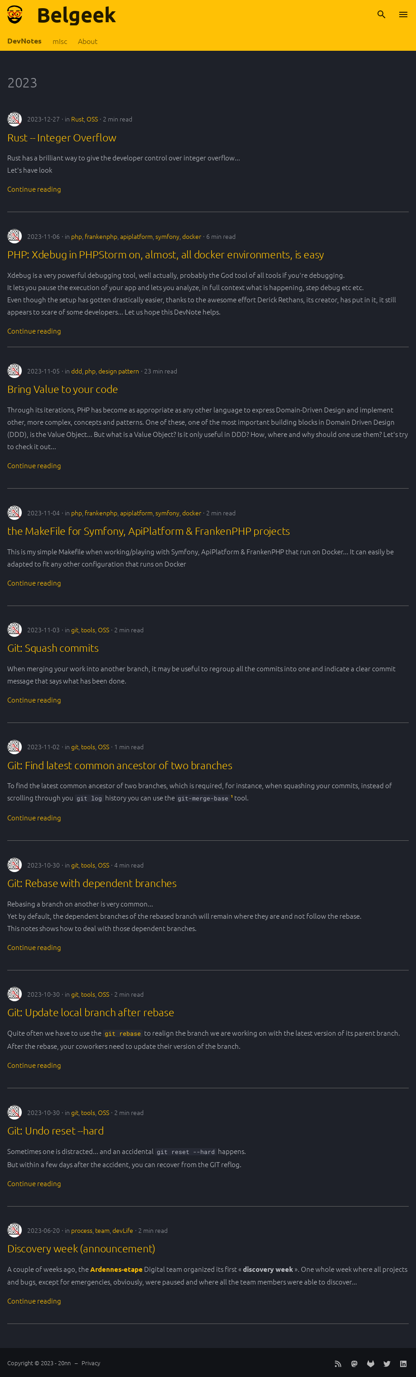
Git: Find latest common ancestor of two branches (119, 765)
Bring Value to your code (62, 389)
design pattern (118, 370)
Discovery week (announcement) (81, 1248)
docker (191, 236)
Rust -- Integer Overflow (61, 137)
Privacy (91, 1362)
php (76, 236)
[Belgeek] (15, 14)
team (102, 1230)
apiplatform (136, 236)
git (74, 629)
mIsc (60, 41)
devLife (122, 1230)
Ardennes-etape (116, 1269)
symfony (167, 236)
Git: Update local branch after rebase (90, 1012)
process (81, 1230)
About (87, 41)
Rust (77, 118)
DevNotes (24, 40)
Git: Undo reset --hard (55, 1130)
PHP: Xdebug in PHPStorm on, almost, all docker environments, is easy (165, 254)
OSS (92, 118)
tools (88, 629)
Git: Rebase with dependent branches (92, 883)
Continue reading (34, 189)
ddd (76, 370)
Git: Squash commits (53, 647)
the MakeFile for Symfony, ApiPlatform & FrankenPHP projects (148, 530)
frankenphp (101, 236)
